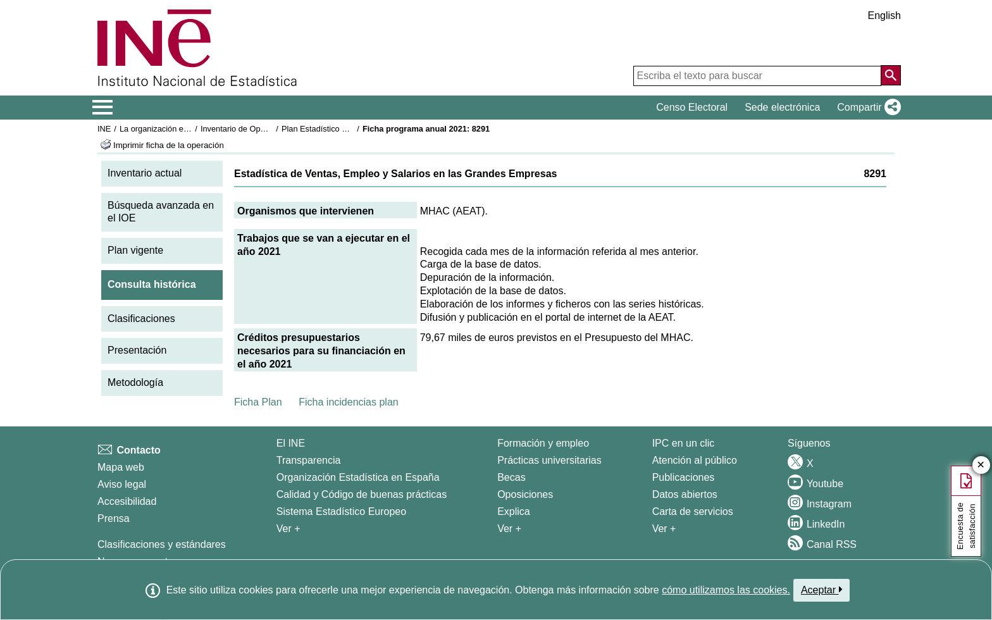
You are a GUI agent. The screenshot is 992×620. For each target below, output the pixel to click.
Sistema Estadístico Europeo (341, 511)
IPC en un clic (683, 443)
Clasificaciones (141, 318)
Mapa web (120, 467)
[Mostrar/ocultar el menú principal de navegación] (103, 107)
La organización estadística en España (189, 128)
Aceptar (821, 589)
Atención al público (694, 460)
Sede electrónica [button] (782, 107)
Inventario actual (145, 173)
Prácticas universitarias (549, 460)
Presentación (137, 350)
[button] (866, 107)
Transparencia (308, 460)
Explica (513, 511)
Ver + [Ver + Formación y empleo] (509, 528)
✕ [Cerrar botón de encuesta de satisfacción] (981, 465)
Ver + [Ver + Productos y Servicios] (664, 528)
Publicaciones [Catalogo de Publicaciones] (683, 477)
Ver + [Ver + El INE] (288, 528)
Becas (511, 477)
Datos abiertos (684, 494)
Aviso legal (121, 484)
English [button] (884, 15)
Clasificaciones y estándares (161, 544)
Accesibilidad (126, 501)
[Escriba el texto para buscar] (757, 76)
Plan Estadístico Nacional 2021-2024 (348, 128)
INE (104, 128)
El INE (290, 443)
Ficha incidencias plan (348, 402)
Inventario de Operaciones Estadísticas (271, 128)
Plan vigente (135, 250)
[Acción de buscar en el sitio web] (891, 75)
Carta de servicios (692, 511)
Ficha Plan (258, 402)
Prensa (113, 518)
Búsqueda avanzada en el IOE (161, 212)
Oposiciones (525, 494)
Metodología (135, 382)
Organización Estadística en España (358, 477)
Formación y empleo (543, 443)
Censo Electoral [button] (692, 107)
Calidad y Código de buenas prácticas (361, 494)
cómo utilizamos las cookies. (726, 590)
